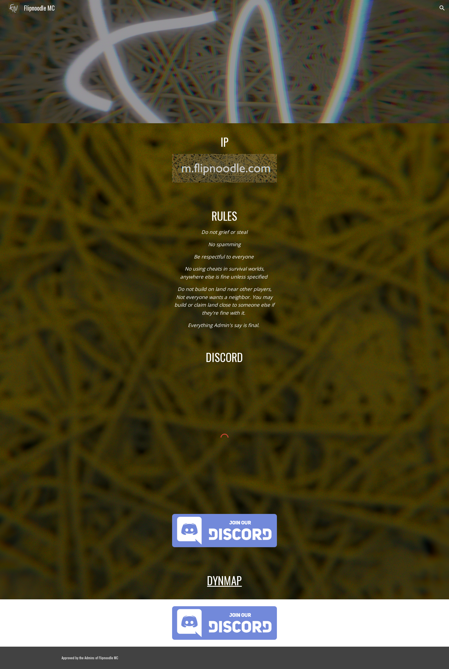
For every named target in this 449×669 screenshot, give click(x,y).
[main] (224, 142)
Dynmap (224, 580)
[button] (442, 8)
